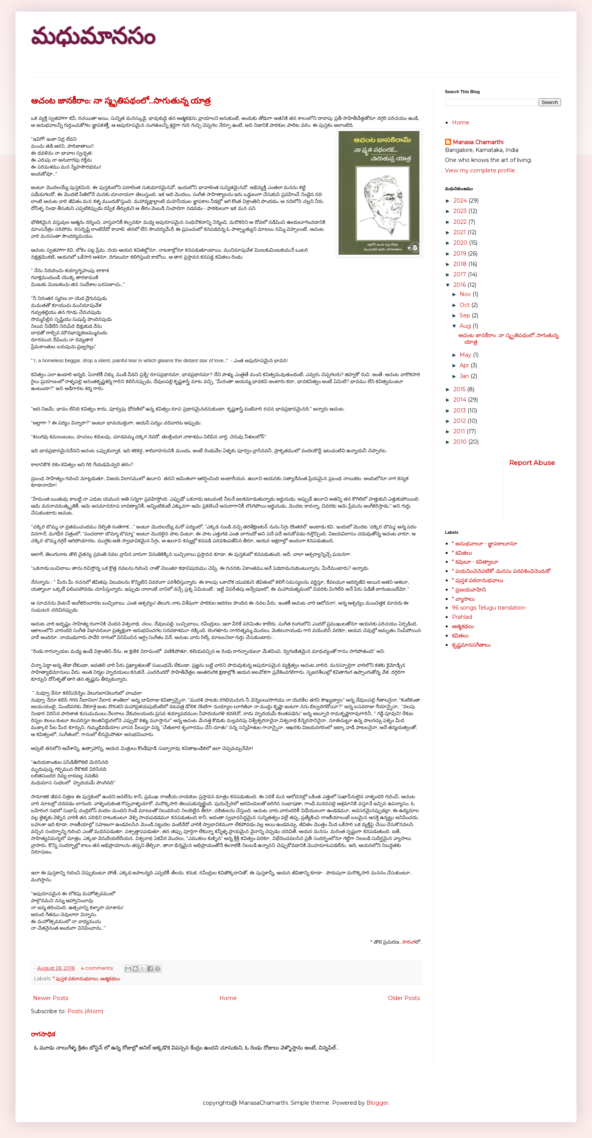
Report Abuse (532, 463)
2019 (460, 253)
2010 (460, 441)
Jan (465, 376)
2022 (460, 221)
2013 (460, 410)
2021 (460, 232)
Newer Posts (50, 998)
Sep (466, 315)
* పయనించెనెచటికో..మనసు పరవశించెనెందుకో (501, 570)
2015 (460, 389)
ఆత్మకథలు (110, 978)
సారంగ (408, 942)
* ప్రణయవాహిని (469, 589)
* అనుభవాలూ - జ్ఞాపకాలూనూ (484, 543)
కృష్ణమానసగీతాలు (471, 644)
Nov (466, 294)
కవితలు (460, 635)
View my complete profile (480, 170)
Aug (466, 325)
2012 (460, 420)
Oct (465, 305)
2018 (460, 264)
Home (228, 998)
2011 (460, 431)
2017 (460, 274)
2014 (460, 399)
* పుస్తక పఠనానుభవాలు (75, 978)
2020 (461, 242)
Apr (465, 365)
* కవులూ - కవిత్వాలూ (475, 561)
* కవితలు (462, 552)
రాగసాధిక (43, 1034)
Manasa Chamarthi (478, 142)
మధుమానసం (93, 36)
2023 (460, 211)
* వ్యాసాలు (463, 598)
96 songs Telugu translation (488, 607)
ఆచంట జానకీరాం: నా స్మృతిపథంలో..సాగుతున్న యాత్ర (120, 101)
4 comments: (98, 968)
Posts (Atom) (85, 1011)
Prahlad (462, 616)
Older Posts (404, 998)
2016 (460, 284)
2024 (461, 200)
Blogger (377, 1102)
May (466, 354)
